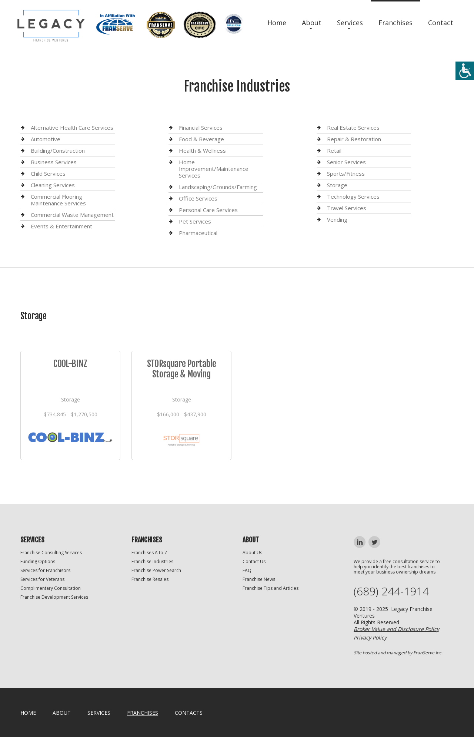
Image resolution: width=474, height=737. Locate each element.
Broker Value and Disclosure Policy (396, 628)
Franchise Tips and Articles (270, 588)
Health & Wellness (202, 150)
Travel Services (346, 208)
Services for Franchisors (45, 570)
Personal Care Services (208, 210)
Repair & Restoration (354, 139)
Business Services (54, 162)
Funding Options (37, 561)
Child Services (48, 173)
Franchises (395, 22)
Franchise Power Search (156, 570)
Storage (337, 185)
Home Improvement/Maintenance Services (213, 168)
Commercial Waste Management (72, 214)
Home (276, 22)
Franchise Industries (152, 561)
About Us (252, 552)
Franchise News (259, 579)
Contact (440, 22)
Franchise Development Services (54, 597)
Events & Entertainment (61, 226)
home (28, 712)
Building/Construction (58, 150)
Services (350, 22)
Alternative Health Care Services (72, 127)
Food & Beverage (201, 139)
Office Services (198, 198)
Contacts (189, 712)
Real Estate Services (353, 127)
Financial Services (201, 127)
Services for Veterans (42, 579)
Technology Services (353, 196)
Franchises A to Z (149, 552)
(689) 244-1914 (391, 591)
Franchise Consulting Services (51, 552)
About (311, 22)
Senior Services (346, 162)
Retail (334, 150)
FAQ (247, 570)
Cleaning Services (53, 185)
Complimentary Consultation (50, 588)
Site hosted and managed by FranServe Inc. (398, 653)
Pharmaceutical (198, 233)
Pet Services (195, 221)
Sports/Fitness (346, 173)
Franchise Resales (149, 579)
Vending (337, 219)
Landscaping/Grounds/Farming (218, 187)
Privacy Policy (370, 637)
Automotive (45, 139)
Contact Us (254, 561)
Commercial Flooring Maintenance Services (58, 200)
